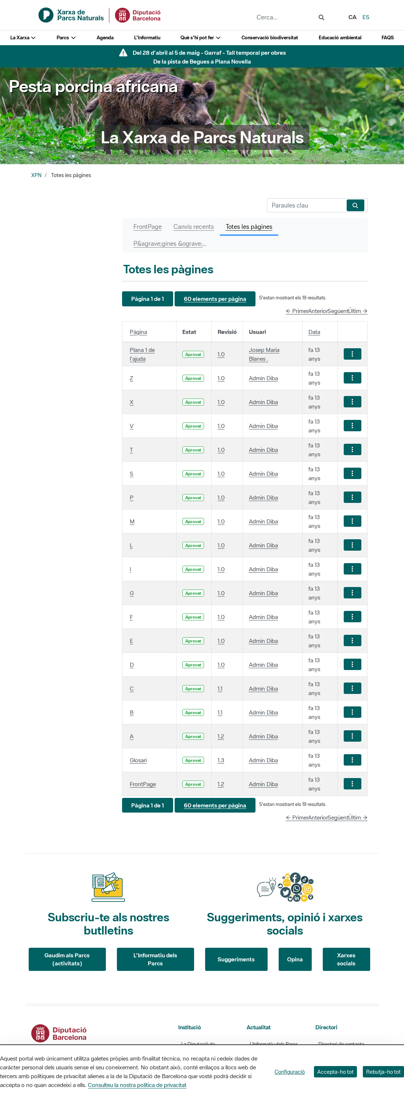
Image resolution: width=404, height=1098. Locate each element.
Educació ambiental (340, 38)
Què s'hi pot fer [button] (200, 38)
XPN (36, 175)
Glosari (138, 760)
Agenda (105, 38)
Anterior (318, 310)
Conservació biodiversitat (270, 38)
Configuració (290, 1071)
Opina (295, 959)
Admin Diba (263, 378)
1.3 (221, 760)
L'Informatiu (147, 38)
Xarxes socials (346, 959)
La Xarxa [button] (23, 38)
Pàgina (138, 331)
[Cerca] (305, 205)
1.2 (221, 736)
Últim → (358, 310)
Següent (338, 310)
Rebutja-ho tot (383, 1071)
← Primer (297, 310)
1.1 (220, 688)
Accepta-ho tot (335, 1071)
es (365, 17)
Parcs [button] (66, 38)
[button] (147, 298)
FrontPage (143, 784)
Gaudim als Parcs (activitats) (67, 959)
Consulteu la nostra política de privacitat (137, 1084)
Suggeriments (236, 959)
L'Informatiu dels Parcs (155, 959)
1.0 (221, 354)
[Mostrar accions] (352, 354)
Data (314, 331)
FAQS (388, 38)
